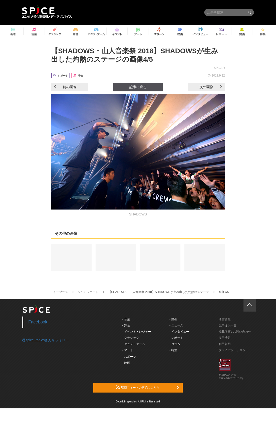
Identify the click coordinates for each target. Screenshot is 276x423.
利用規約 (225, 344)
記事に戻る (138, 87)
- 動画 (173, 319)
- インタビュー (179, 331)
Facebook (37, 321)
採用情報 (225, 338)
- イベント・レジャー (136, 331)
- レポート (176, 338)
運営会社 (225, 319)
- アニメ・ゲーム (133, 344)
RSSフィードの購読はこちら (147, 387)
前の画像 (65, 87)
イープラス (60, 292)
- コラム (175, 344)
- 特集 (173, 350)
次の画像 (210, 87)
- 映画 (126, 363)
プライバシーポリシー (233, 350)
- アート (127, 350)
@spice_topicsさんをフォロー (45, 340)
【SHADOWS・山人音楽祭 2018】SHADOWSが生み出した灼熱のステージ (158, 292)
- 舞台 (126, 325)
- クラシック (130, 338)
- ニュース (176, 325)
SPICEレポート (88, 292)
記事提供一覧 (228, 325)
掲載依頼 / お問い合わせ (235, 331)
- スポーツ (129, 356)
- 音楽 (126, 319)
